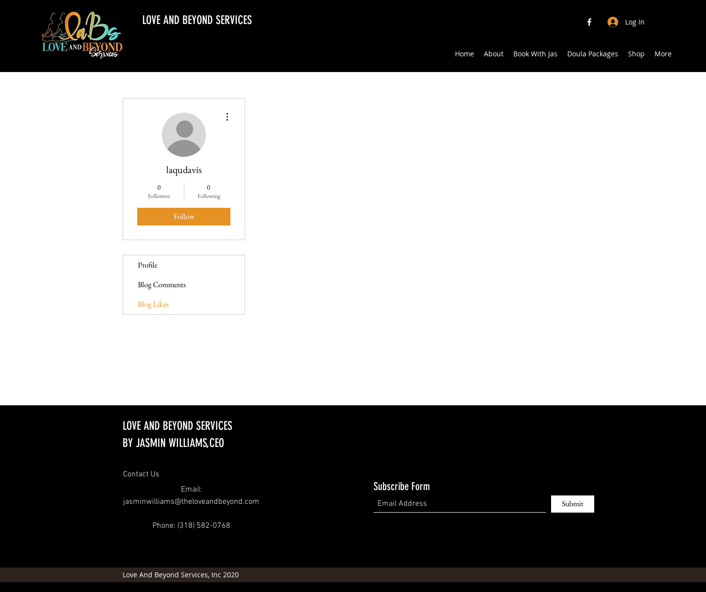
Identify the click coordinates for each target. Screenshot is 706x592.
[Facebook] (589, 22)
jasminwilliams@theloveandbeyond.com (191, 502)
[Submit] (572, 504)
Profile (147, 265)
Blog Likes (153, 304)
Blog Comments (162, 284)
